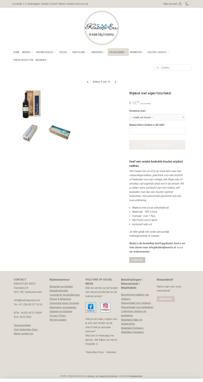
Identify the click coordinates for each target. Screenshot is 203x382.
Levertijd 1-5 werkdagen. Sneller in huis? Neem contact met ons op (50, 3)
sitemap (90, 376)
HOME (16, 52)
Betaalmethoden (59, 290)
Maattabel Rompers (132, 328)
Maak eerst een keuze (157, 144)
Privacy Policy (58, 315)
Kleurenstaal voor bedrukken (137, 307)
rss (97, 376)
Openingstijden (22, 325)
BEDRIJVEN (42, 59)
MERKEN (27, 52)
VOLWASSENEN (118, 52)
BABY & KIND (80, 52)
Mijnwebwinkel (136, 376)
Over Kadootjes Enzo (26, 329)
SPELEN (64, 52)
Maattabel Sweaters (132, 332)
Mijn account (172, 4)
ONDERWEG (98, 52)
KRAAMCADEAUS (46, 52)
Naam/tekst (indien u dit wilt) (146, 124)
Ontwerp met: (137, 110)
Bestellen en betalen (61, 286)
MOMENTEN (137, 52)
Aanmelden (165, 298)
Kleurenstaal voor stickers (136, 303)
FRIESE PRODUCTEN (23, 59)
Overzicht (137, 259)
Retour (53, 298)
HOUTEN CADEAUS (159, 52)
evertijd (55, 294)
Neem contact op (23, 333)
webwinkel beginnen (109, 376)
